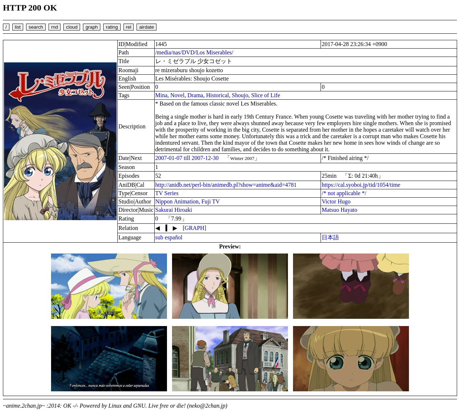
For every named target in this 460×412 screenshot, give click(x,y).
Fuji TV (210, 201)
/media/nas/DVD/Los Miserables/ (194, 52)
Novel (177, 95)
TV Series (167, 193)
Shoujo (240, 95)
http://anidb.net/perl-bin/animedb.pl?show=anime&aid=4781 (226, 185)
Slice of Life (265, 95)
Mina (161, 95)
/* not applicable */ (344, 193)
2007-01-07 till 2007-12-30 (187, 158)
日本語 (330, 237)
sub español (169, 237)
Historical (217, 95)
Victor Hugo (336, 201)
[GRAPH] (194, 228)
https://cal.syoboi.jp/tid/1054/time (361, 185)
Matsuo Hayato (339, 210)
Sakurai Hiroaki (173, 210)
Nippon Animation (177, 201)
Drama (195, 95)
